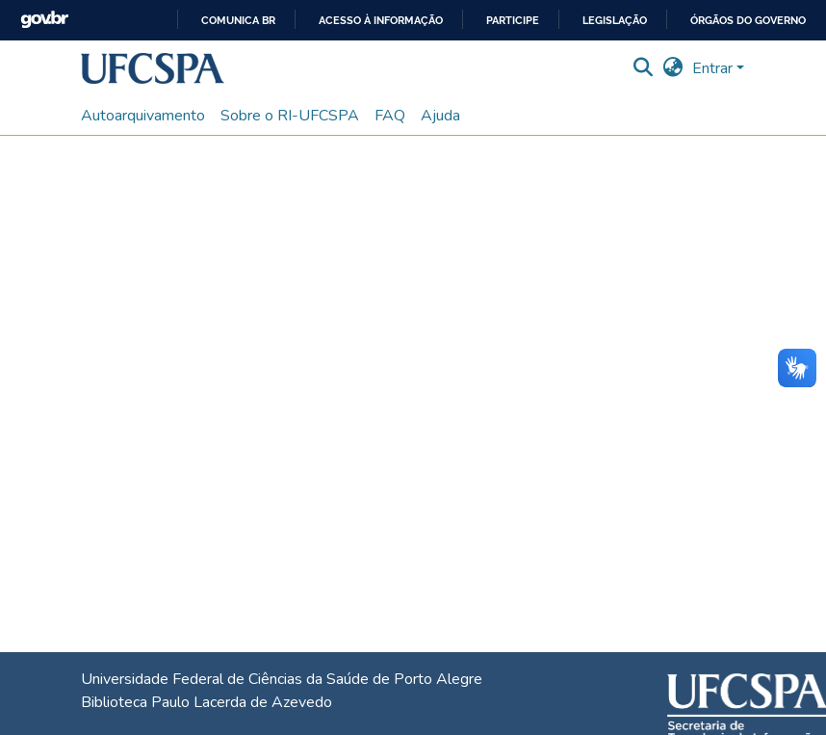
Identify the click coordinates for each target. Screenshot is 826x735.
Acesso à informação (381, 20)
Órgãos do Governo (748, 20)
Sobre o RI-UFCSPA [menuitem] (289, 115)
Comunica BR (238, 20)
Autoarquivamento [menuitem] (143, 115)
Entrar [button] (714, 68)
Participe (512, 20)
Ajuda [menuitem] (440, 115)
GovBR (44, 20)
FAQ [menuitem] (389, 115)
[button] (152, 68)
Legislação (614, 20)
